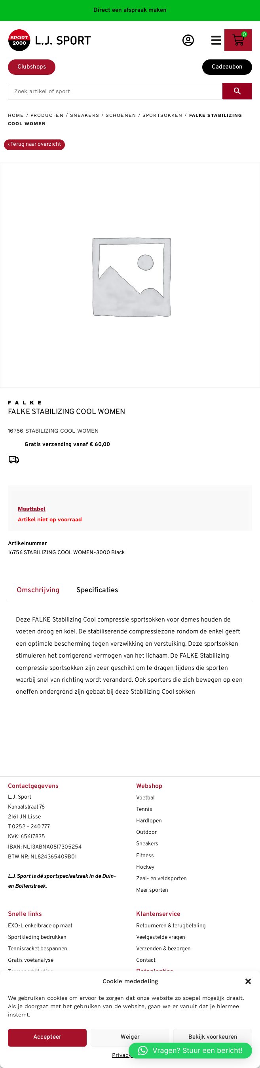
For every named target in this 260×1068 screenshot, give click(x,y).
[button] (248, 981)
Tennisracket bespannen (37, 949)
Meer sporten (152, 890)
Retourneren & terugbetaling (171, 926)
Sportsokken (162, 115)
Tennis (144, 809)
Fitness (145, 855)
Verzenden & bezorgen (163, 949)
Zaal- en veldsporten (161, 878)
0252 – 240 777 (31, 827)
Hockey (145, 867)
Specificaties (97, 590)
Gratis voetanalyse (30, 960)
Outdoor (146, 832)
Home (16, 115)
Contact (146, 960)
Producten (47, 115)
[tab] (38, 590)
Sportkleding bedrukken (37, 937)
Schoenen (121, 115)
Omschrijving (38, 590)
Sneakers (84, 115)
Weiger (130, 1037)
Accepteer (47, 1037)
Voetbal (145, 798)
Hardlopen (149, 821)
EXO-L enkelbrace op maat (40, 926)
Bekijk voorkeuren (212, 1037)
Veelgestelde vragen (160, 937)
